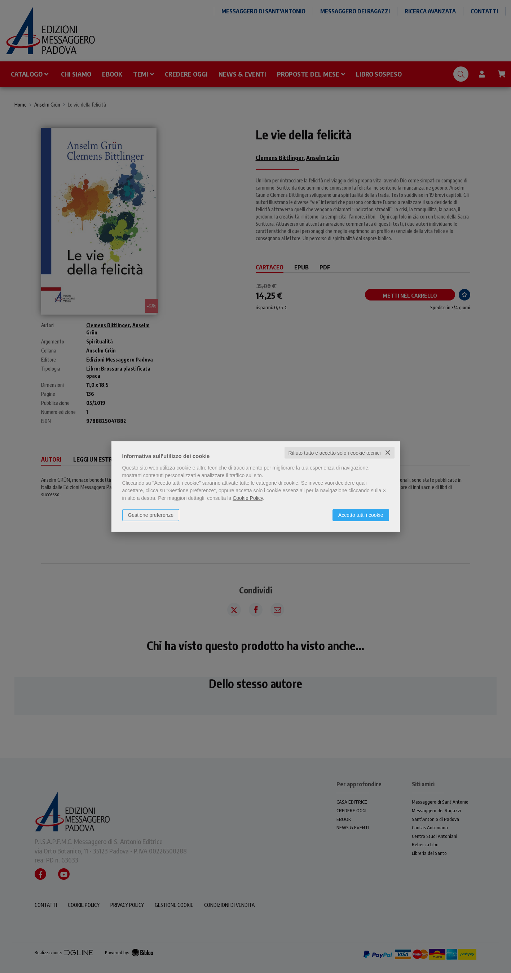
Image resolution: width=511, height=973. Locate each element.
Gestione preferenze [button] (151, 515)
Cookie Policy (248, 498)
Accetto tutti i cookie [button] (360, 515)
